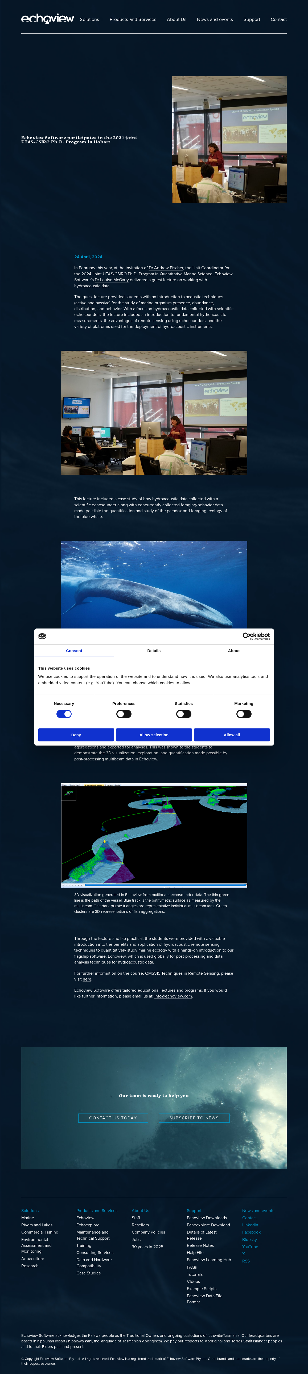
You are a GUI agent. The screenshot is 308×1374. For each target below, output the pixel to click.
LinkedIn (250, 1225)
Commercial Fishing (39, 1232)
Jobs (136, 1239)
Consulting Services (94, 1252)
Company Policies (148, 1232)
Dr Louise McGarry (112, 279)
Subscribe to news (194, 1118)
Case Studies (88, 1273)
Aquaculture (32, 1258)
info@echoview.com (173, 996)
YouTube (250, 1246)
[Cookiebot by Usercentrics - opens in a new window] (246, 636)
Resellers (140, 1225)
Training (83, 1245)
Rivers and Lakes (36, 1225)
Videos (193, 1281)
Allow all (232, 735)
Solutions (89, 19)
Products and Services (133, 19)
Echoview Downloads (207, 1218)
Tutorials (195, 1274)
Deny (76, 735)
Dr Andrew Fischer (166, 268)
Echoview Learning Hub (209, 1259)
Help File (195, 1252)
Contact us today (113, 1118)
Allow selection (154, 735)
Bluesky (249, 1239)
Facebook (251, 1232)
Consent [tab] (74, 650)
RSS (246, 1261)
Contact (279, 19)
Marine (27, 1218)
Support (252, 19)
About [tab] (234, 650)
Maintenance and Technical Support (93, 1235)
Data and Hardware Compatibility (94, 1262)
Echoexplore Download (208, 1225)
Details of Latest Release (202, 1235)
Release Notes (200, 1245)
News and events (215, 19)
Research (30, 1266)
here (87, 979)
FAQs (192, 1267)
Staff (136, 1218)
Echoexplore (88, 1225)
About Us (176, 19)
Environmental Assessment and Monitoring (36, 1245)
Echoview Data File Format (205, 1298)
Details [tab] (154, 650)
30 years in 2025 (147, 1246)
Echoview (85, 1218)
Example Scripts (201, 1288)
